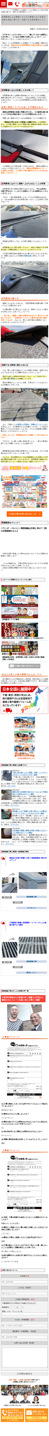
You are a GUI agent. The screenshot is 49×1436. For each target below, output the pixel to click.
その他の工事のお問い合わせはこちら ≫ (24, 514)
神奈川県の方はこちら (25, 744)
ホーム (3, 10)
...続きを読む (11, 786)
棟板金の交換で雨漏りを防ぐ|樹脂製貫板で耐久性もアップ (28, 859)
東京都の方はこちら (25, 730)
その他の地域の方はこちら (26, 758)
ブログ (9, 10)
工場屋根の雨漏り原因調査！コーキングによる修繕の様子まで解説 (27, 924)
